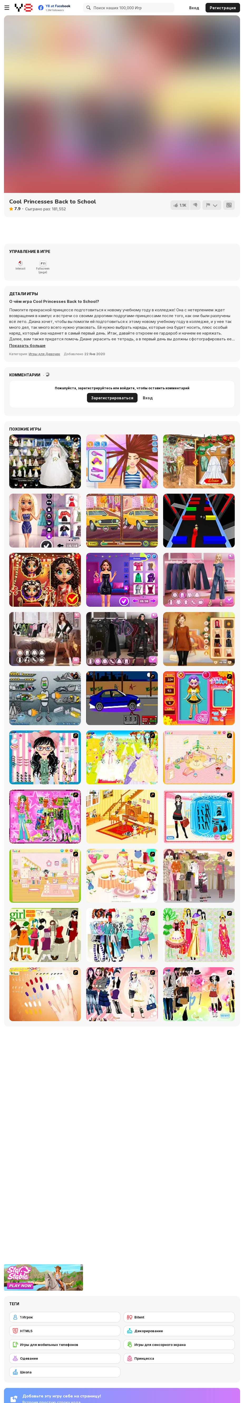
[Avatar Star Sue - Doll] (199, 698)
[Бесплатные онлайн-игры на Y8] (23, 8)
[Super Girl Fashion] (45, 935)
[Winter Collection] (122, 935)
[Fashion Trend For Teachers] (199, 876)
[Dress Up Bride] (122, 757)
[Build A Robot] (45, 698)
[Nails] (45, 994)
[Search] (87, 7)
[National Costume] (199, 935)
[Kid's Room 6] (45, 876)
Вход (194, 8)
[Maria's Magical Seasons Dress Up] (199, 580)
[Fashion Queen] (199, 817)
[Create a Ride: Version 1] (122, 698)
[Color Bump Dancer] (199, 521)
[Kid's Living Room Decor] (122, 817)
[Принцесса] (179, 1358)
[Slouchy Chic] (199, 994)
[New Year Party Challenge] (199, 461)
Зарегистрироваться (112, 398)
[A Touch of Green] (45, 817)
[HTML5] (64, 1331)
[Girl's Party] (122, 876)
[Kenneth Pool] (45, 461)
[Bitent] (179, 1317)
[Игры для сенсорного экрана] (179, 1344)
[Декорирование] (179, 1331)
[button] (27, 346)
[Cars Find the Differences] (122, 521)
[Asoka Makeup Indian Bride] (45, 580)
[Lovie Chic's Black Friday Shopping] (45, 521)
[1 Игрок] (64, 1317)
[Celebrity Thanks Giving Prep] (199, 639)
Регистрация (223, 8)
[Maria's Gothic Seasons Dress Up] (122, 639)
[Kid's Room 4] (199, 757)
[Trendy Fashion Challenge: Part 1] (45, 639)
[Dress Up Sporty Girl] (122, 994)
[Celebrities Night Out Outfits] (122, 580)
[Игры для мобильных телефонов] (64, 1344)
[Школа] (64, 1372)
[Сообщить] (211, 205)
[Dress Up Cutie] (45, 757)
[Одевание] (64, 1358)
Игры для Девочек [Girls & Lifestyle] (44, 354)
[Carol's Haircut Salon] (122, 461)
